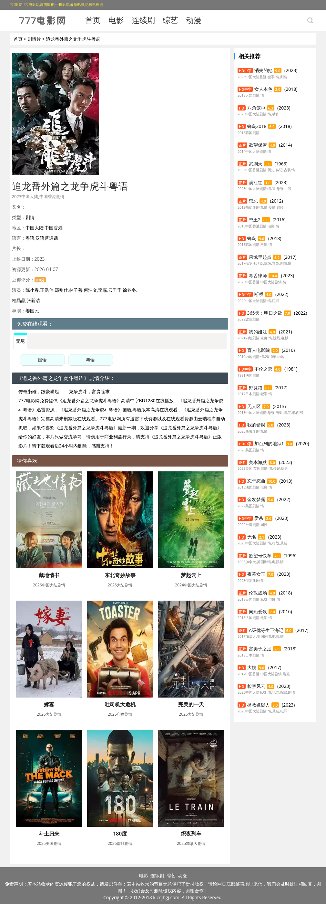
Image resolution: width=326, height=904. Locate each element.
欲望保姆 (258, 145)
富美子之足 (260, 649)
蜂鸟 (251, 238)
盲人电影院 (258, 350)
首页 (93, 20)
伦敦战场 (258, 593)
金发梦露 (256, 499)
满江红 (255, 182)
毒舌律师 (258, 275)
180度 (120, 833)
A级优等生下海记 (266, 630)
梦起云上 (191, 575)
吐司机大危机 (120, 704)
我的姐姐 (258, 332)
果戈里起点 (260, 257)
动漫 (193, 20)
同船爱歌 (258, 611)
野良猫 (255, 387)
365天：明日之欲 (264, 313)
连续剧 (143, 20)
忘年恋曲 (256, 481)
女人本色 (263, 89)
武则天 (255, 164)
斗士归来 (49, 833)
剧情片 (34, 39)
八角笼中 (256, 108)
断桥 (258, 294)
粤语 (90, 360)
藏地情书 (49, 575)
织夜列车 (191, 833)
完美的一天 (191, 704)
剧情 (30, 217)
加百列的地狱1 (269, 443)
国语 (42, 360)
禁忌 (253, 201)
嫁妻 (49, 704)
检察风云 (256, 686)
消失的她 (263, 70)
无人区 (254, 406)
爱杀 (258, 518)
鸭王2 (254, 219)
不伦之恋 (263, 369)
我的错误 (256, 425)
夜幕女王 (256, 574)
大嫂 (251, 667)
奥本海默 (258, 462)
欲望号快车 (260, 555)
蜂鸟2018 (257, 126)
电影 (116, 20)
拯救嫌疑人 (258, 705)
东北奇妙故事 (120, 575)
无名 (251, 537)
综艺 (170, 20)
